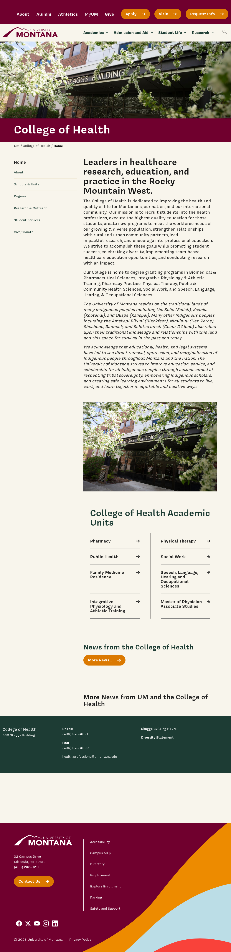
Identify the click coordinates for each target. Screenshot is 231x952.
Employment (100, 875)
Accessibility (100, 842)
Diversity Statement (157, 737)
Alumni (43, 14)
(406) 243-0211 (27, 867)
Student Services (27, 220)
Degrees (20, 196)
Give (109, 14)
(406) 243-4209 (75, 748)
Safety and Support (105, 908)
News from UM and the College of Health (145, 700)
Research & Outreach (30, 208)
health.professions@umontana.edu (89, 756)
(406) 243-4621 (75, 734)
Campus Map (100, 853)
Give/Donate (23, 232)
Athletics (68, 14)
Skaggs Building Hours (159, 728)
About (23, 14)
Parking (96, 897)
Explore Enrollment (105, 886)
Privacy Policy (80, 939)
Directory (97, 864)
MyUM (91, 14)
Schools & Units (26, 184)
